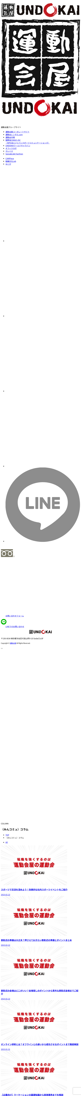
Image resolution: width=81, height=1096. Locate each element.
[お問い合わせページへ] (40, 588)
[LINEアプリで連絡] (40, 623)
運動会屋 (13, 643)
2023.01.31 (5, 1049)
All (7, 842)
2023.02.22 (5, 894)
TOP (7, 835)
